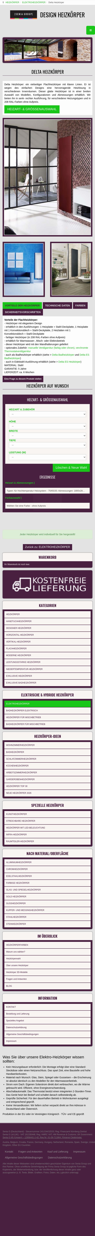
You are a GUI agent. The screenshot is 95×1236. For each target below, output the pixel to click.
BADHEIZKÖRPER (15, 602)
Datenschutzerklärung (16, 873)
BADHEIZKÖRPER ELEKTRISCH (22, 562)
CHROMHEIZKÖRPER (17, 717)
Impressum (11, 887)
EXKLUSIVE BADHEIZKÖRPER (21, 536)
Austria (6, 988)
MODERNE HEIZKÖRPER (18, 508)
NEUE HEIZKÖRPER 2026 (18, 643)
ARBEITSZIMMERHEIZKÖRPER (21, 623)
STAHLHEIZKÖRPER (16, 765)
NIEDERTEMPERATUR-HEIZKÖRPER (24, 522)
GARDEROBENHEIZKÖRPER (20, 630)
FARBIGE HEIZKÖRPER (17, 731)
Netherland (58, 988)
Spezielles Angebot (15, 866)
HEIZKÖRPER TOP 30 (16, 637)
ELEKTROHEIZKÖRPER (33, 2)
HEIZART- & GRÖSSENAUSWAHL (32, 116)
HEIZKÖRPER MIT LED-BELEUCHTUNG (25, 677)
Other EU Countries (21, 991)
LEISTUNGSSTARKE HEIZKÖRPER (23, 515)
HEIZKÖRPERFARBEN (17, 792)
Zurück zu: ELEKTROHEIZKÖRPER (47, 402)
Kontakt (9, 997)
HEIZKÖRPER (12, 2)
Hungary (48, 988)
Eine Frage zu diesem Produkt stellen (23, 239)
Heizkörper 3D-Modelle (17, 819)
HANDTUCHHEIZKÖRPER (18, 474)
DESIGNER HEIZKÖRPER (18, 481)
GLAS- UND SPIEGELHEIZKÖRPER (23, 738)
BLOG (9, 833)
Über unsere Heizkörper (17, 812)
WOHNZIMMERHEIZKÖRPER (20, 596)
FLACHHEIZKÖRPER (16, 501)
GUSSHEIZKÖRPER (16, 751)
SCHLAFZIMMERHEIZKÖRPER (21, 609)
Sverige (84, 988)
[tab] (22, 165)
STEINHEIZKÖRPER (16, 772)
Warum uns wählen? (15, 799)
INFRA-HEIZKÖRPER (16, 684)
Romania (69, 988)
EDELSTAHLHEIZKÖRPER (19, 724)
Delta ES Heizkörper (69, 221)
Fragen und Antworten (16, 826)
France (30, 988)
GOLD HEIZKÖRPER (16, 745)
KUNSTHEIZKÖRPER (16, 663)
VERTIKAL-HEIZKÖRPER (18, 495)
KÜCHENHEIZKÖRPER (17, 616)
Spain (77, 988)
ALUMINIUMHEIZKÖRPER (18, 710)
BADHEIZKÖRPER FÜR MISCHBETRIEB (25, 576)
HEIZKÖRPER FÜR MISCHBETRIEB (23, 569)
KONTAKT (11, 852)
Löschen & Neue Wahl (71, 327)
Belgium (14, 988)
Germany (39, 988)
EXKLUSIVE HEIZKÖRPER (19, 529)
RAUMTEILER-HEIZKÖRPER (20, 691)
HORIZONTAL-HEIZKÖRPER (20, 488)
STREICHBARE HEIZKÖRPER (20, 670)
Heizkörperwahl (13, 805)
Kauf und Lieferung (58, 997)
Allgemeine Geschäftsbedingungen (22, 880)
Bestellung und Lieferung (17, 859)
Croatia (22, 988)
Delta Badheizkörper (63, 214)
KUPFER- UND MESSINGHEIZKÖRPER (25, 758)
